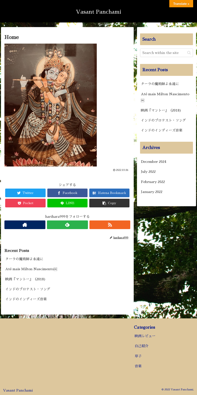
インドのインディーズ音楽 (26, 299)
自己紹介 (142, 346)
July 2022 (148, 171)
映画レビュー (145, 336)
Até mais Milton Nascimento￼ (31, 269)
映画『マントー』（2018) (25, 279)
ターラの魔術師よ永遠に (24, 259)
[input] (166, 53)
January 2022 (151, 192)
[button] (189, 53)
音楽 (138, 366)
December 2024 (153, 161)
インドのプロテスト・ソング (27, 289)
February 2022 (153, 182)
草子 (138, 356)
